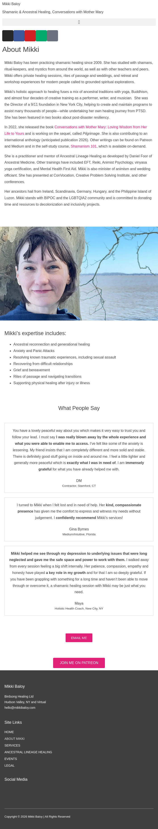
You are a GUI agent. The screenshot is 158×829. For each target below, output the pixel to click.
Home (9, 732)
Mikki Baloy (11, 4)
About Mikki (14, 738)
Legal (9, 765)
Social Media (15, 779)
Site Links (13, 722)
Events (10, 759)
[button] (79, 22)
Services (12, 745)
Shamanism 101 (84, 146)
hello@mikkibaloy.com (19, 707)
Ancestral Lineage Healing (28, 752)
